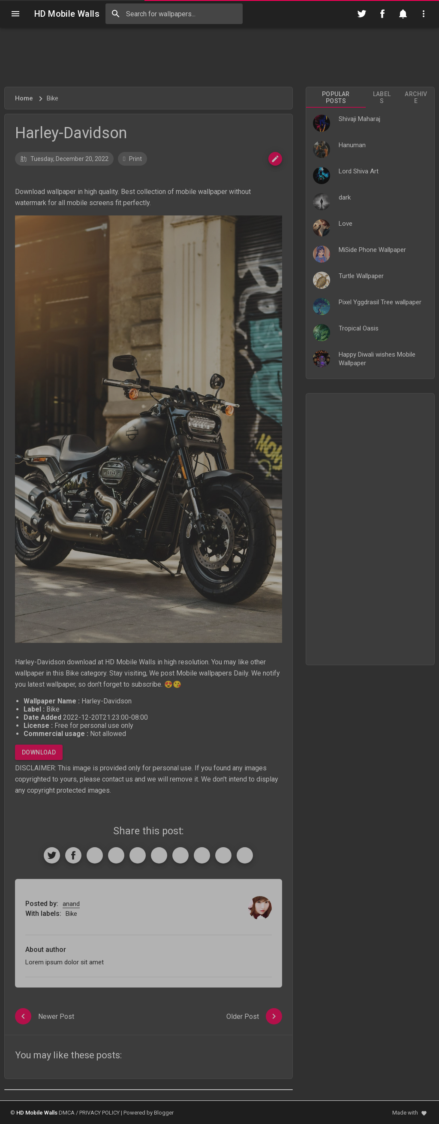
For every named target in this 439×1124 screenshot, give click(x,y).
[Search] (115, 13)
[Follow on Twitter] (362, 13)
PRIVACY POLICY (99, 1112)
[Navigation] (15, 13)
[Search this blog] (174, 13)
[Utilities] (423, 13)
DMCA (67, 1112)
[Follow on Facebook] (382, 13)
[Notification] (403, 13)
